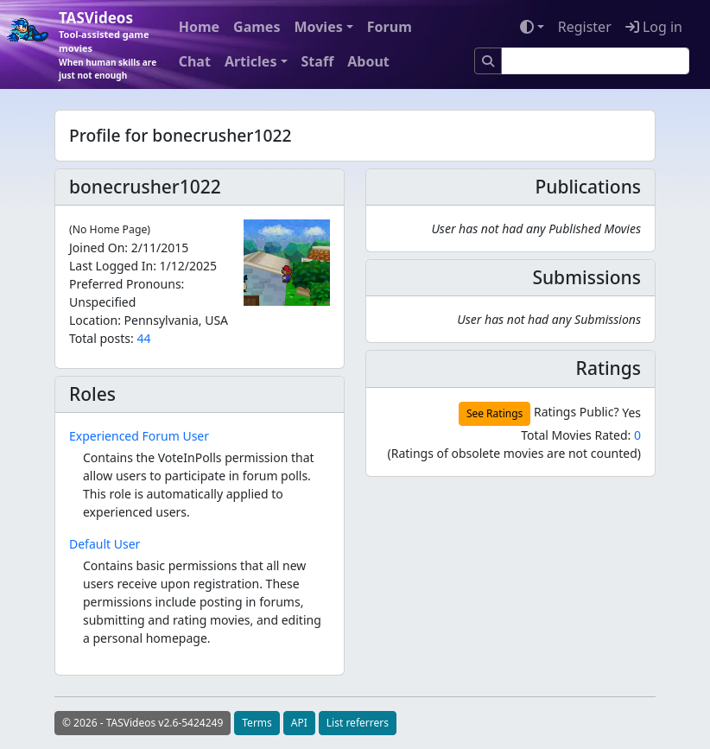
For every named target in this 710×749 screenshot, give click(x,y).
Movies (318, 26)
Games (256, 26)
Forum (389, 26)
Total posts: (101, 338)
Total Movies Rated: (581, 435)
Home (199, 26)
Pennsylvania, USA (176, 320)
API (299, 722)
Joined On (96, 247)
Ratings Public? (576, 411)
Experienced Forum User (139, 436)
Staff (317, 61)
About (368, 61)
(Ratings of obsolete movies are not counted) (514, 453)
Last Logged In (111, 265)
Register (585, 26)
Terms (257, 722)
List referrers (357, 722)
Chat (195, 61)
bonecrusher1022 (145, 187)
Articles (251, 61)
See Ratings (494, 413)
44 (143, 338)
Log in (653, 26)
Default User (104, 544)
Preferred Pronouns (125, 284)
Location (93, 320)
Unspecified (102, 302)
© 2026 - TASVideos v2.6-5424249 (142, 722)
